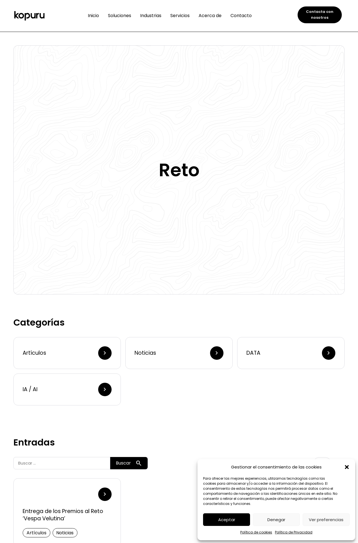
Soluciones (119, 15)
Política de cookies (256, 532)
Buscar (129, 463)
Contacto (241, 15)
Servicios (180, 15)
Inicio (93, 15)
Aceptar (226, 520)
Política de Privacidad (293, 532)
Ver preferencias (326, 520)
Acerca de (210, 15)
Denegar (276, 520)
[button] (347, 467)
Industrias (150, 15)
